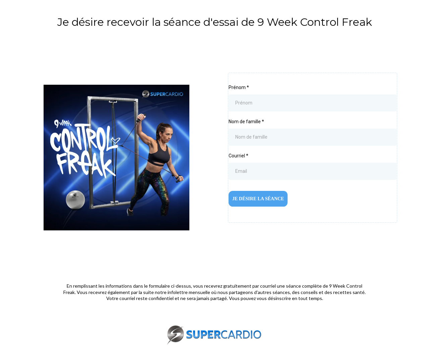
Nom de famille (246, 121)
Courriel (238, 155)
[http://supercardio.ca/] (214, 335)
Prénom (239, 87)
